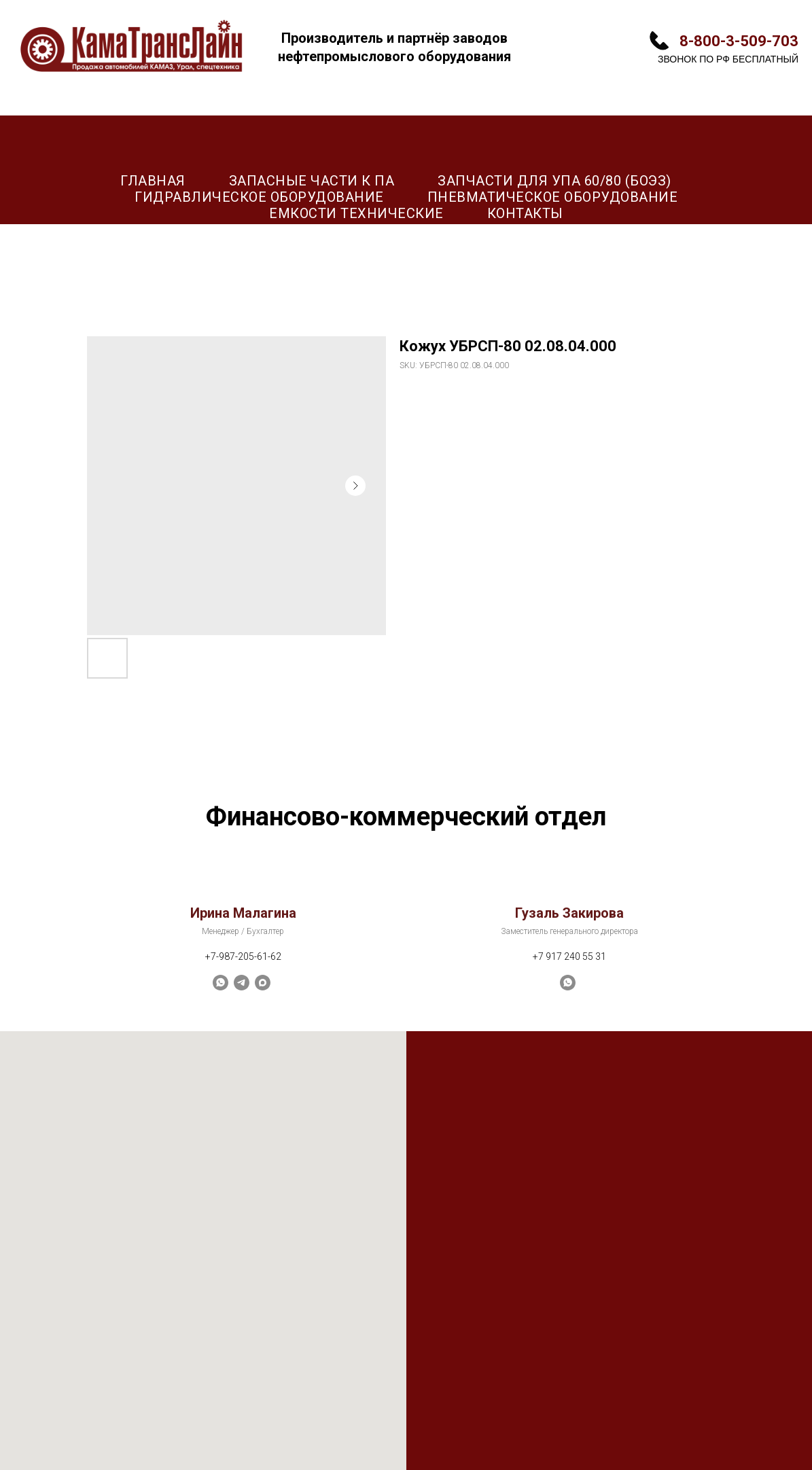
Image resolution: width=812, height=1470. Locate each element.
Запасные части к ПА (312, 181)
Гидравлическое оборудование (259, 197)
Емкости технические (356, 213)
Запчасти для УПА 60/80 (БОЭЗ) (554, 181)
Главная (153, 181)
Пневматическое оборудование (552, 197)
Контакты (525, 213)
